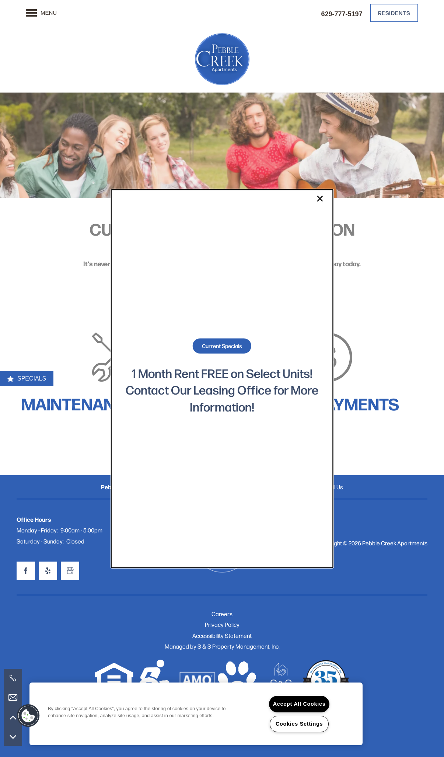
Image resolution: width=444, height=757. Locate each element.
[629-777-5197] (13, 678)
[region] (196, 714)
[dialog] (222, 378)
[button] (28, 716)
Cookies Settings (299, 724)
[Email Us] (13, 697)
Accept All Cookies (299, 704)
